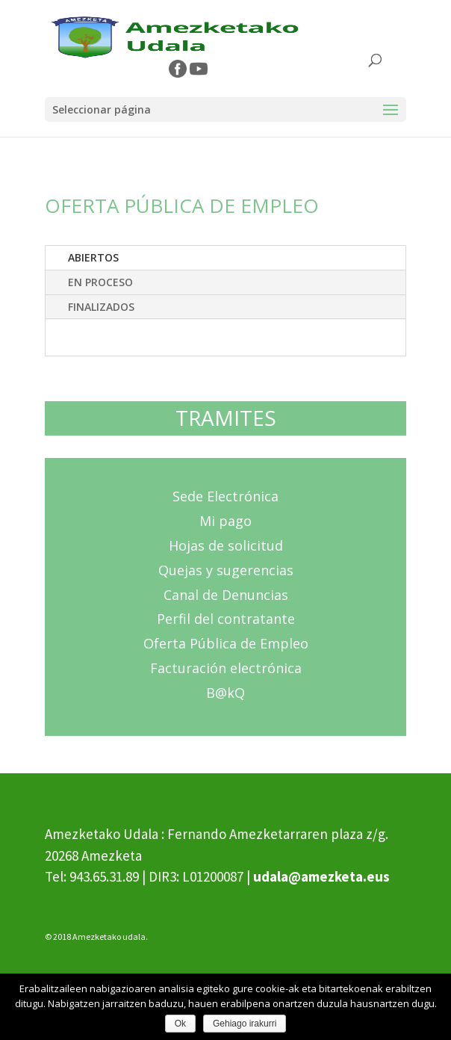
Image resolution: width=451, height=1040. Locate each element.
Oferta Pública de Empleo (225, 643)
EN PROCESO (100, 282)
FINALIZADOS (101, 307)
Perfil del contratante (226, 619)
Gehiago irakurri (244, 1023)
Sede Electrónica (225, 496)
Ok (180, 1023)
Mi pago (225, 521)
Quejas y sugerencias (225, 570)
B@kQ (225, 693)
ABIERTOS (93, 257)
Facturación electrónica (226, 668)
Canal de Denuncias (226, 595)
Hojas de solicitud (226, 545)
